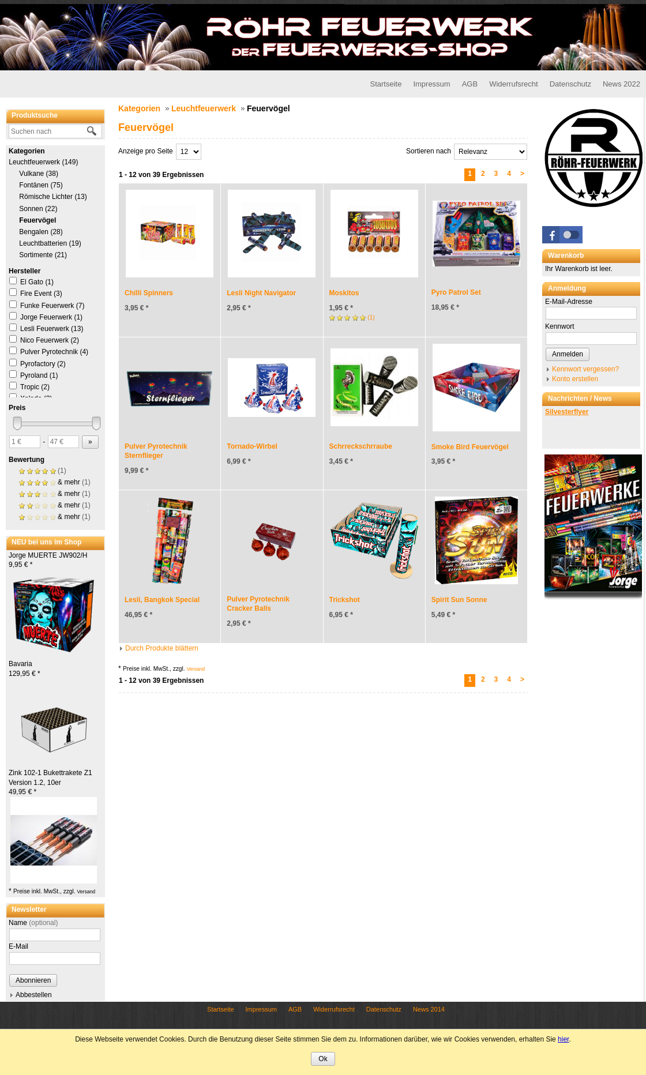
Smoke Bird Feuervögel (470, 447)
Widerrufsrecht (513, 84)
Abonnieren (33, 980)
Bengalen (41, 232)
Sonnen (38, 209)
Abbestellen (34, 995)
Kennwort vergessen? (585, 369)
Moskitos (344, 293)
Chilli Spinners (149, 293)
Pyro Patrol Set (456, 292)
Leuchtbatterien (50, 243)
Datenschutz (570, 84)
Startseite (385, 84)
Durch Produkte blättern (161, 648)
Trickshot (344, 600)
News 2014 (429, 1009)
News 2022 (621, 84)
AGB (470, 84)
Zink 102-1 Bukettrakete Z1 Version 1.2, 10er (50, 782)
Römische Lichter (53, 197)
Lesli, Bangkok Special (162, 600)
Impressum (431, 84)
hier (563, 1039)
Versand (86, 891)
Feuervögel (37, 220)
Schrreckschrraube (360, 446)
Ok (322, 1059)
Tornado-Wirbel (252, 446)
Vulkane (38, 174)
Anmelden (567, 354)
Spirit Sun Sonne (459, 600)
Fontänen (41, 185)
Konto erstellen (575, 379)
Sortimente (43, 255)
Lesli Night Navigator (261, 293)
